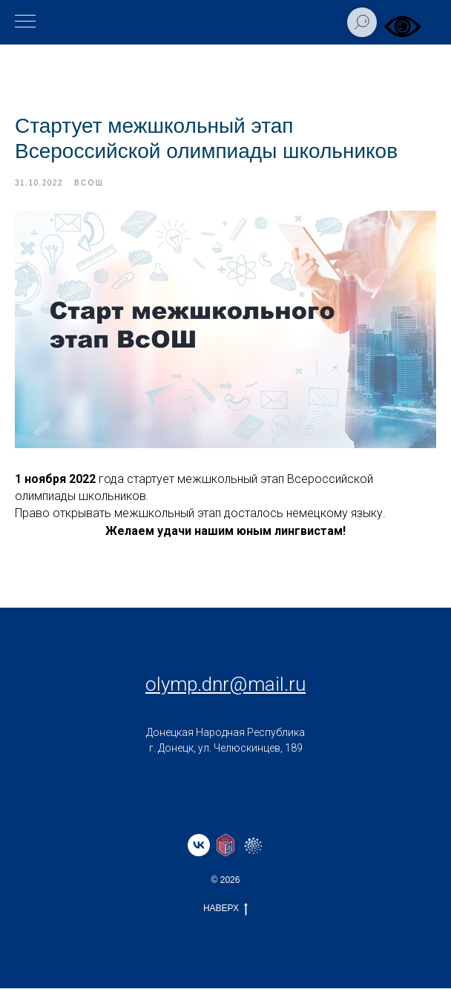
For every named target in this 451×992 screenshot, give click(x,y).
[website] (225, 849)
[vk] (199, 849)
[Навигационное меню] (25, 22)
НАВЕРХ (225, 912)
